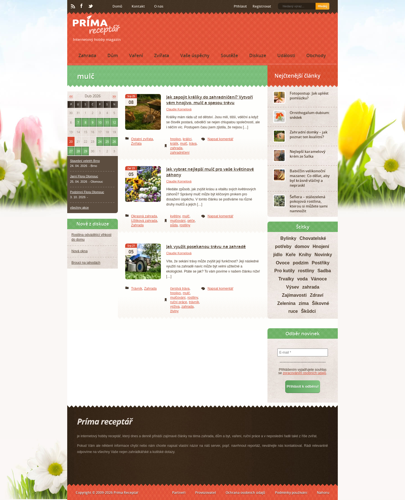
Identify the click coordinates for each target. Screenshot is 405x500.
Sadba (324, 270)
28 (78, 151)
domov (302, 246)
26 (114, 141)
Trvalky (286, 278)
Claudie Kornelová (179, 109)
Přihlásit (240, 6)
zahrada (176, 148)
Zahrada (87, 55)
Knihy (305, 254)
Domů (117, 6)
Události (286, 55)
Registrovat (262, 6)
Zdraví (316, 295)
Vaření (136, 55)
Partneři (178, 492)
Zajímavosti (294, 295)
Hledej (322, 6)
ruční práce (178, 302)
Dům (112, 55)
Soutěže (229, 55)
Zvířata (161, 55)
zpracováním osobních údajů (304, 373)
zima (304, 303)
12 (114, 122)
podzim (301, 262)
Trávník (136, 289)
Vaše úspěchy (195, 55)
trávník (194, 302)
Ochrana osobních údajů (245, 492)
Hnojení (321, 246)
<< (71, 96)
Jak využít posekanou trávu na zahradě (206, 246)
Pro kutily (284, 270)
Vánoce (319, 278)
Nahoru (323, 492)
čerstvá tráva (180, 289)
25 (107, 141)
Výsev (292, 287)
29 (85, 151)
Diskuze (257, 55)
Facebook (81, 6)
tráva (193, 144)
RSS (73, 6)
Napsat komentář (220, 139)
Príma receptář (96, 25)
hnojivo (175, 139)
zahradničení (180, 153)
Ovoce (283, 262)
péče (191, 221)
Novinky (323, 254)
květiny (175, 216)
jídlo (277, 254)
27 (71, 151)
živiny (174, 311)
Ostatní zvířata (142, 139)
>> (114, 96)
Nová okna (79, 251)
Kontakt (138, 6)
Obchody (316, 55)
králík (174, 144)
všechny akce (79, 207)
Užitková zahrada (144, 221)
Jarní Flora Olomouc (84, 176)
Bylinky (288, 238)
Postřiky (320, 262)
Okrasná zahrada (144, 216)
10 (100, 122)
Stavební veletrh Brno (85, 160)
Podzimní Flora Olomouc (87, 192)
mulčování (178, 221)
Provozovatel (205, 492)
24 (100, 141)
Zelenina (286, 303)
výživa (174, 307)
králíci (187, 139)
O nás (158, 6)
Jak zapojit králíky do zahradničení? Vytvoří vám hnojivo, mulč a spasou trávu (209, 99)
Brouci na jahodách (85, 263)
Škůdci (308, 311)
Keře (291, 254)
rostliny (184, 225)
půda (174, 225)
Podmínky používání (291, 492)
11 (107, 122)
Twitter (91, 6)
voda (302, 278)
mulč (183, 144)
